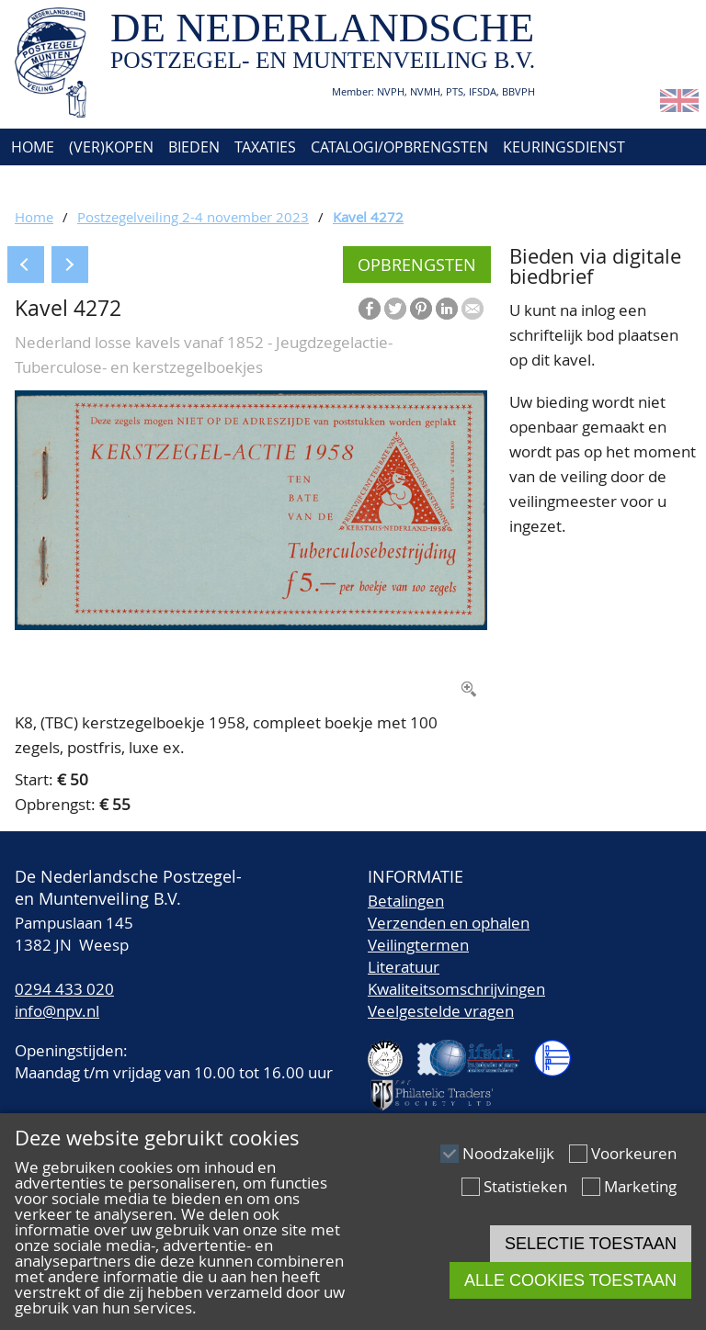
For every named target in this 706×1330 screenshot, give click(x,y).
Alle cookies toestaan (570, 1280)
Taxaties (265, 147)
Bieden (194, 147)
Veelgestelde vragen (441, 1010)
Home (30, 147)
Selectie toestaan (591, 1243)
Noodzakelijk (508, 1153)
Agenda (37, 184)
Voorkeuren (634, 1153)
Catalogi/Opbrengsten (399, 147)
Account (282, 184)
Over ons (118, 184)
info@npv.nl (57, 1010)
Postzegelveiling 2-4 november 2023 (193, 217)
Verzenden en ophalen (449, 922)
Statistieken (525, 1186)
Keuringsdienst (564, 147)
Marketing (640, 1186)
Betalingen (406, 900)
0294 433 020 (64, 988)
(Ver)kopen (111, 147)
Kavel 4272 (368, 217)
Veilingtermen (418, 944)
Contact (200, 184)
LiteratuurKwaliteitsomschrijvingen (456, 977)
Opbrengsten (417, 265)
